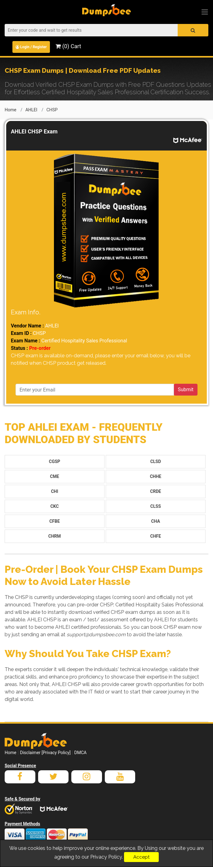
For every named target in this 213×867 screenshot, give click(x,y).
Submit (185, 389)
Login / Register (31, 47)
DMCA (80, 752)
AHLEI (31, 109)
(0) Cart (68, 46)
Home (10, 109)
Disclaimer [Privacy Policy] (45, 752)
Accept (141, 857)
